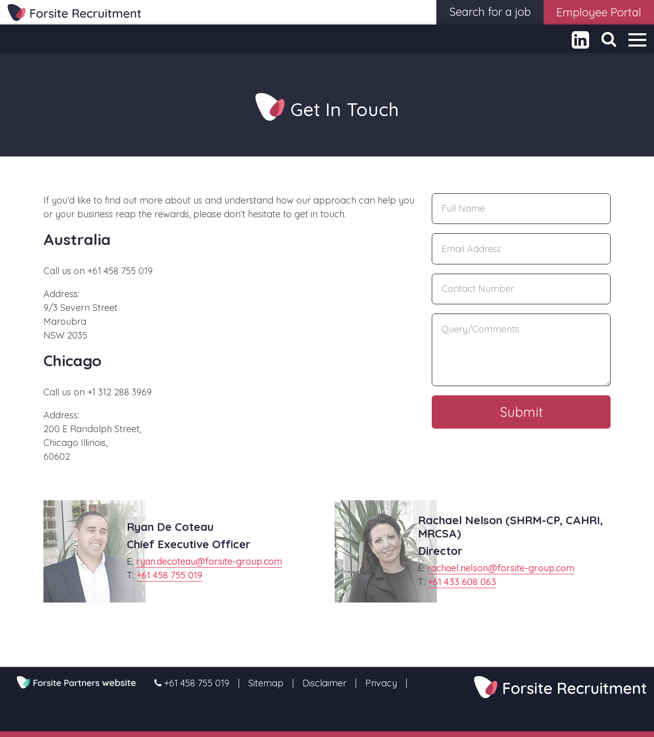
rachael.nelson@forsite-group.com (500, 568)
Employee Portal (598, 12)
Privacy (381, 683)
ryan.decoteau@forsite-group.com (209, 561)
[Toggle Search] (608, 39)
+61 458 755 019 (169, 575)
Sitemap (266, 683)
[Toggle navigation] (637, 39)
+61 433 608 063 (462, 582)
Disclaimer (324, 683)
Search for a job (490, 12)
